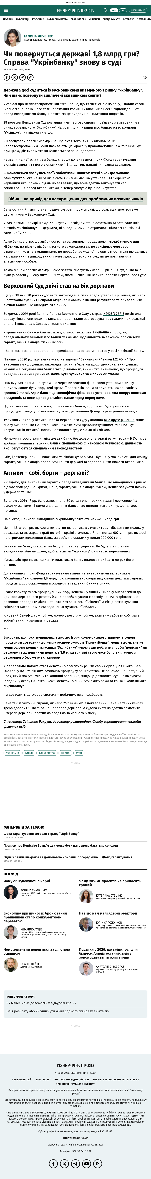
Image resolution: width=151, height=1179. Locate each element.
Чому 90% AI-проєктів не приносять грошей (110, 883)
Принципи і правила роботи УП (75, 1084)
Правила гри (78, 19)
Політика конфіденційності (71, 1079)
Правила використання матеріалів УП (115, 1079)
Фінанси (94, 19)
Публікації (22, 19)
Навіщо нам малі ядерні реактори (108, 913)
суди (79, 753)
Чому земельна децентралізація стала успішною (37, 951)
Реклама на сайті (22, 1079)
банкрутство (47, 753)
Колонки (38, 19)
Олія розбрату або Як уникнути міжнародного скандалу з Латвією (57, 1011)
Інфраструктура (57, 19)
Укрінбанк (12, 753)
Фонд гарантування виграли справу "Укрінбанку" (41, 834)
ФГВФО (65, 753)
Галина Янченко (38, 36)
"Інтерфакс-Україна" (101, 1099)
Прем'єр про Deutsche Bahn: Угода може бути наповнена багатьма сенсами (61, 846)
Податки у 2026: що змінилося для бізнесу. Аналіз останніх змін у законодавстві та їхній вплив (108, 953)
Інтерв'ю (128, 19)
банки (29, 753)
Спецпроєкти (111, 19)
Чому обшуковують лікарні (27, 881)
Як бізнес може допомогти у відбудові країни (41, 1003)
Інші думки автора (20, 996)
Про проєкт (43, 1079)
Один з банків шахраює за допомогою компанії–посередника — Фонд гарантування (68, 857)
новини (8, 19)
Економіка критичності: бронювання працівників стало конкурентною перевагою (35, 917)
